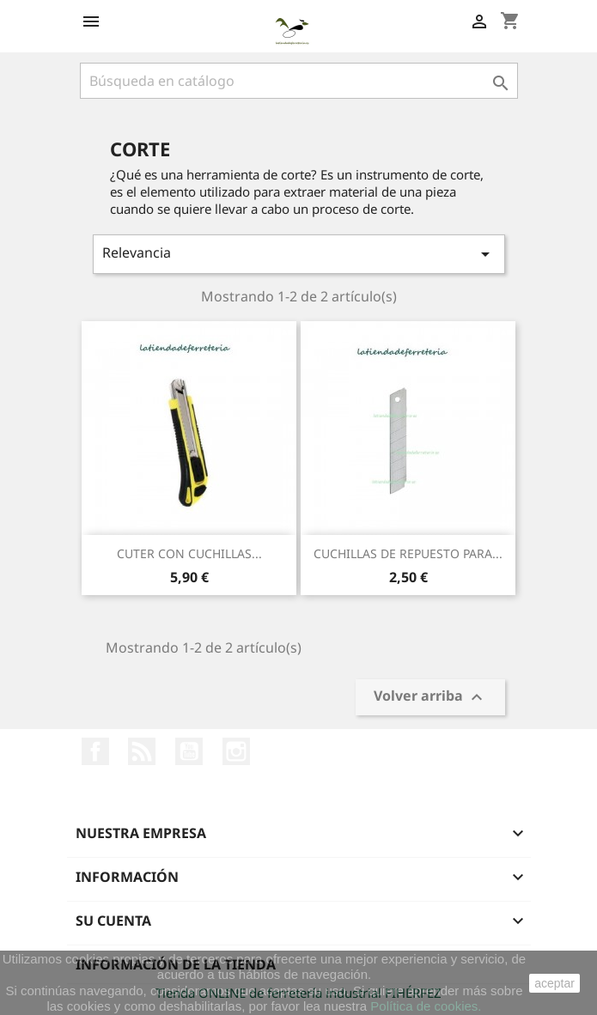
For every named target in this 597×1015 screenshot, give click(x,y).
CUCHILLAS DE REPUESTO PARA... (408, 553)
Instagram (236, 751)
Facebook (95, 751)
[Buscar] (299, 81)
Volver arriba (430, 697)
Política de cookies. (425, 1006)
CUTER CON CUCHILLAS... (189, 553)
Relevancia (299, 253)
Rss (141, 751)
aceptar (554, 983)
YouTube (189, 751)
